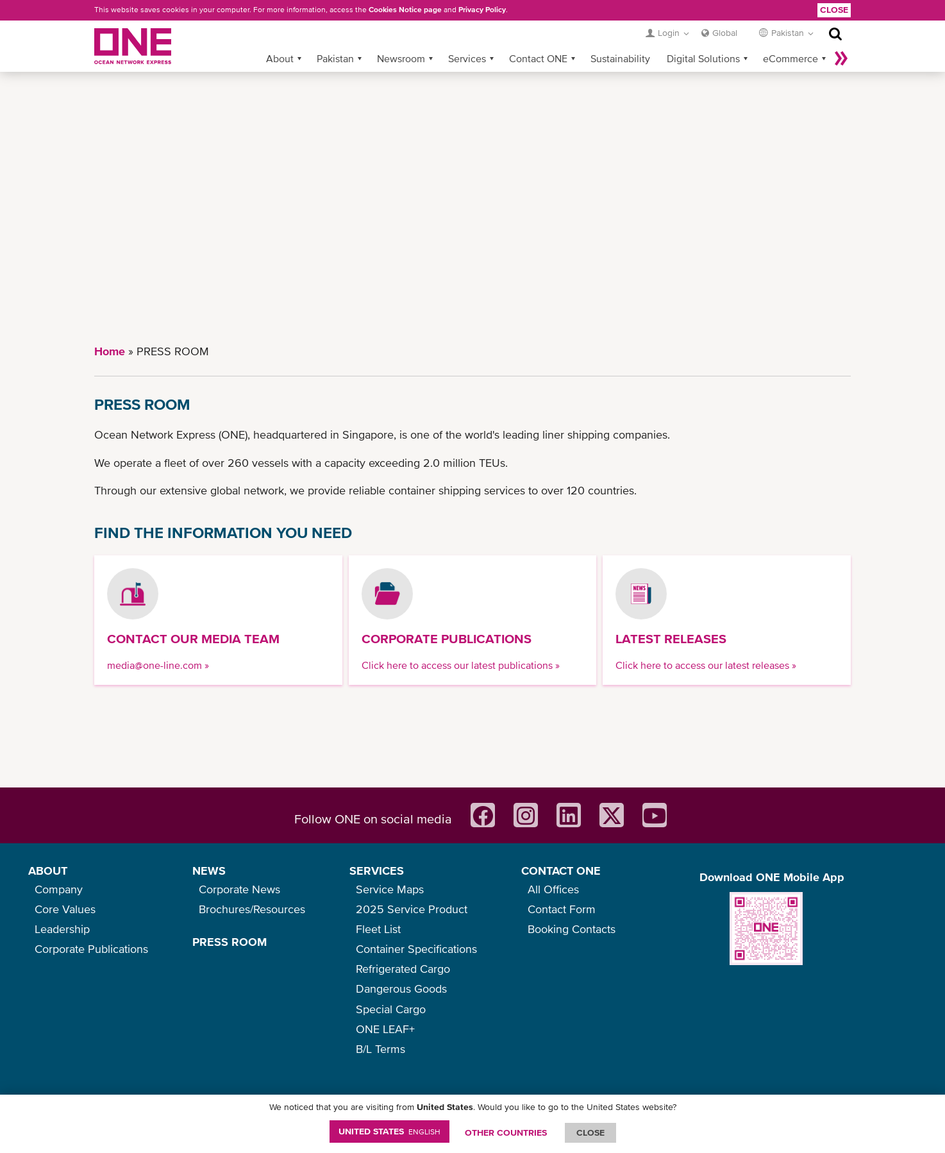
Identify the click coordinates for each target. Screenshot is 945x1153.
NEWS (209, 870)
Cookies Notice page (405, 9)
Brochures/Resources (252, 909)
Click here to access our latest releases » (705, 665)
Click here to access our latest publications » (461, 665)
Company (59, 889)
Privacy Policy (482, 9)
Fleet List (378, 929)
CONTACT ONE (561, 870)
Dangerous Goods (401, 988)
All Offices (553, 889)
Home (109, 351)
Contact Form (562, 909)
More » (841, 58)
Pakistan (335, 58)
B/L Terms (380, 1049)
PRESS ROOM (229, 941)
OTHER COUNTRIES (506, 1132)
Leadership (62, 929)
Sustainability (620, 58)
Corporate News (239, 889)
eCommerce (790, 58)
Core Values (65, 909)
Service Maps (390, 889)
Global (724, 33)
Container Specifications (416, 948)
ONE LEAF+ (385, 1029)
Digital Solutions (703, 58)
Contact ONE (538, 58)
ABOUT (47, 870)
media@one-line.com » (158, 665)
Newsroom (401, 58)
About (280, 58)
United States (389, 1131)
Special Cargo (391, 1009)
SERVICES (376, 870)
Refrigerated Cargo (403, 968)
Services (467, 58)
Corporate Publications (91, 948)
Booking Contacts (571, 929)
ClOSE (590, 1132)
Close (834, 9)
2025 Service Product (411, 909)
